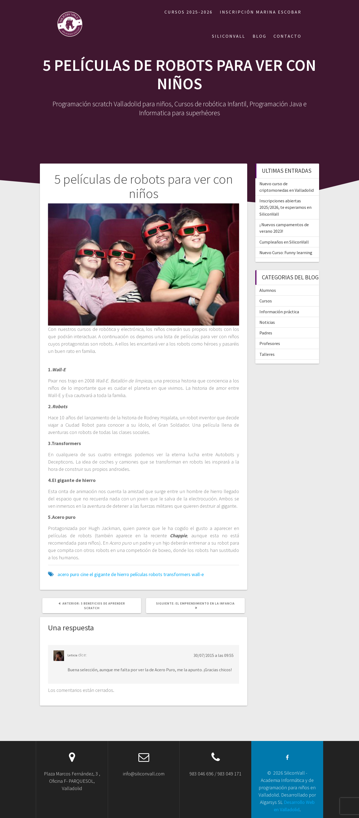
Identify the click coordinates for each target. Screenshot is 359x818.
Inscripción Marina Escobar (260, 12)
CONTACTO (287, 36)
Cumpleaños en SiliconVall (284, 242)
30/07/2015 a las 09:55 (213, 655)
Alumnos (267, 290)
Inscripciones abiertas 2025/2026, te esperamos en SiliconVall (285, 207)
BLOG (259, 36)
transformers (176, 574)
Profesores (269, 343)
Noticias (267, 322)
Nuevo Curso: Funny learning (285, 252)
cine (84, 574)
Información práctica (279, 311)
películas (139, 574)
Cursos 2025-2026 (188, 12)
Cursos (265, 300)
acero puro (68, 574)
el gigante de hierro (109, 574)
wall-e (198, 574)
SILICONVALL (228, 36)
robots (155, 574)
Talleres (267, 354)
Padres (265, 332)
